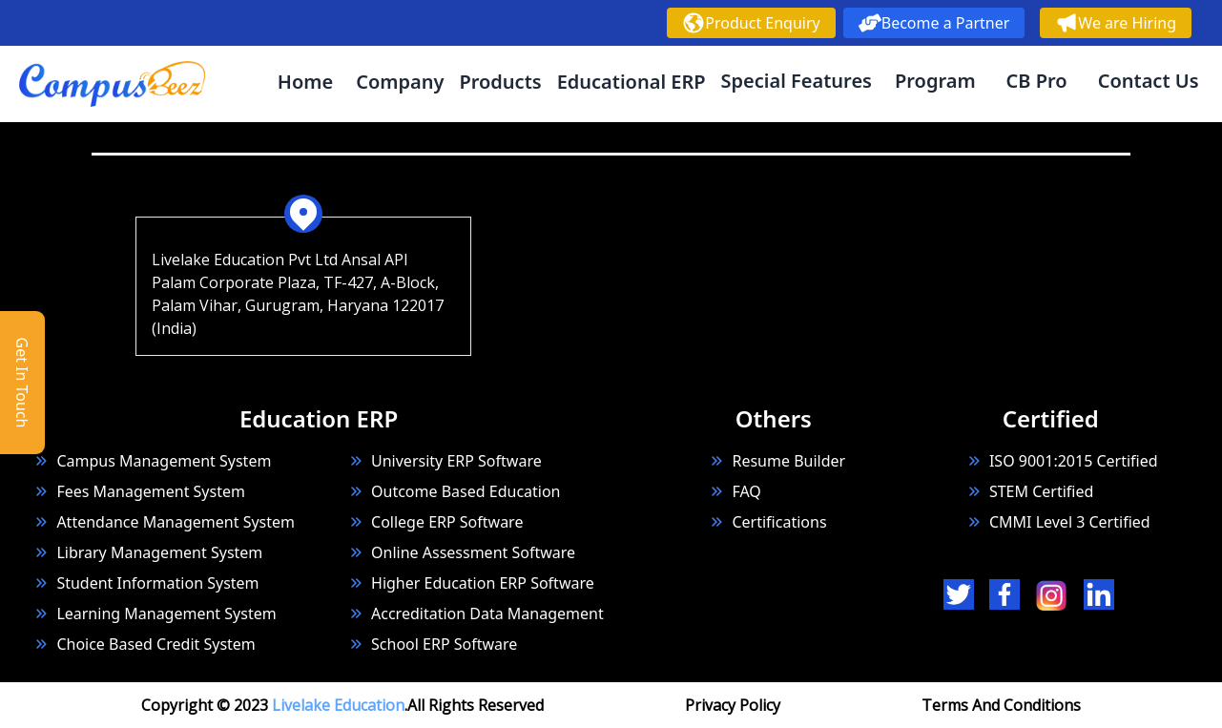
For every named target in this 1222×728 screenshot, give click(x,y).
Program (935, 81)
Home (305, 81)
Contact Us (1148, 81)
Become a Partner (934, 22)
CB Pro (1036, 81)
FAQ (746, 491)
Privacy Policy (732, 705)
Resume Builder (777, 460)
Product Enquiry (750, 22)
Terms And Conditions (1001, 705)
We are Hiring (1115, 22)
